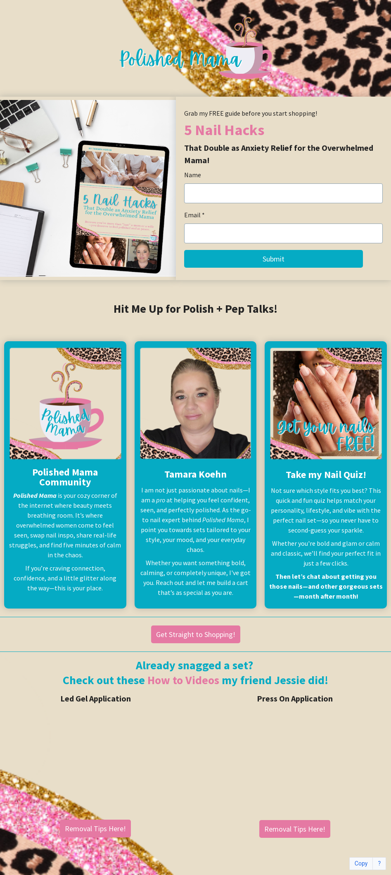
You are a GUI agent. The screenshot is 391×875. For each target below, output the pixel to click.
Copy (361, 863)
